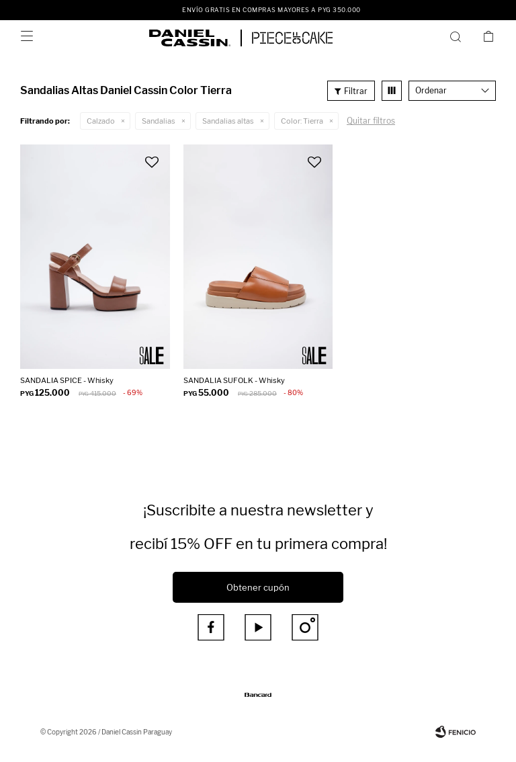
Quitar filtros (371, 121)
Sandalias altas (228, 121)
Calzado (101, 121)
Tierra (302, 121)
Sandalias (158, 121)
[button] (457, 36)
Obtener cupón (258, 587)
